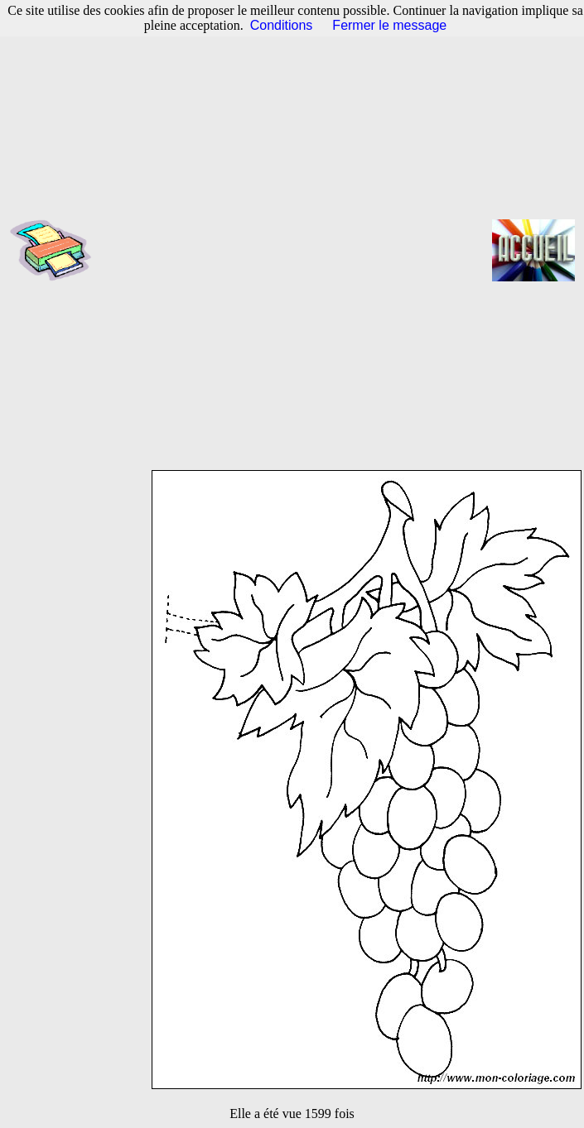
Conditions (281, 25)
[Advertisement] (206, 250)
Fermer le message (389, 25)
